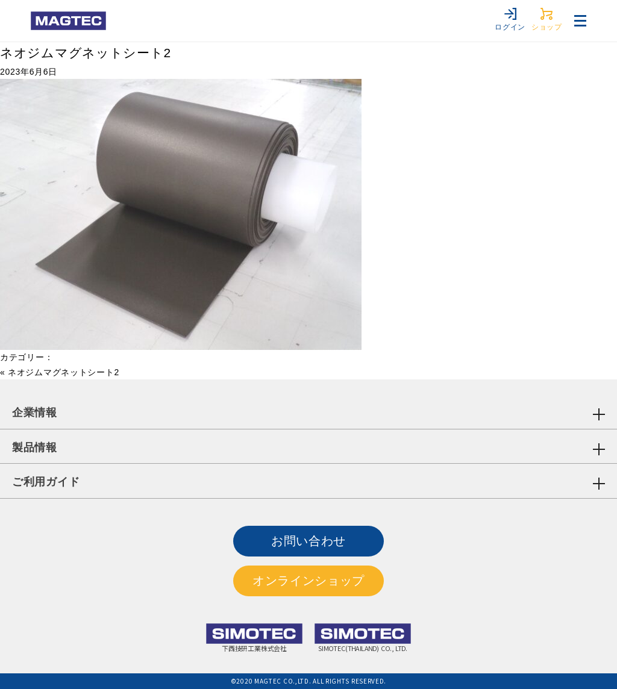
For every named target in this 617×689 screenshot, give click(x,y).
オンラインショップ (308, 580)
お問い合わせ (308, 540)
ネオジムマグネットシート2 (85, 53)
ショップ (546, 19)
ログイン (510, 19)
